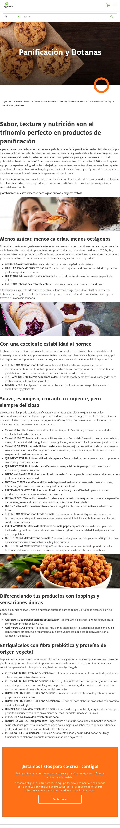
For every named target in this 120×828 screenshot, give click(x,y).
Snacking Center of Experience (73, 101)
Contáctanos (60, 799)
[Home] (8, 8)
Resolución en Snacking (100, 101)
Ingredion (6, 101)
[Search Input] (69, 17)
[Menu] (115, 4)
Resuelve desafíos (22, 101)
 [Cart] (108, 4)
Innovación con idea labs (45, 101)
